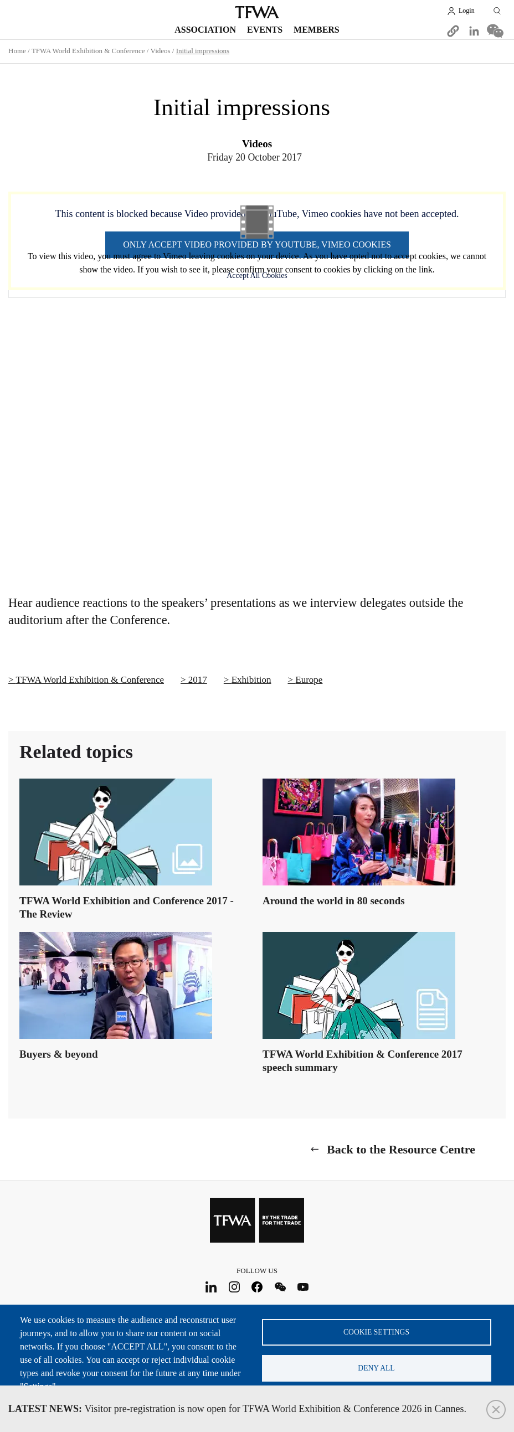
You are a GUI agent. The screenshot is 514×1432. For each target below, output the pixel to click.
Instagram (234, 1287)
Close (496, 1409)
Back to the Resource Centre (401, 1149)
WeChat (280, 1287)
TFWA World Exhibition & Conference (88, 51)
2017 (197, 679)
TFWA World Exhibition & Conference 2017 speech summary (362, 1060)
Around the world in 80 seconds (334, 900)
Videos (161, 51)
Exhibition (251, 679)
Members (317, 29)
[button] (453, 31)
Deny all (376, 1368)
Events (264, 29)
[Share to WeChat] (495, 31)
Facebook (257, 1287)
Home (17, 51)
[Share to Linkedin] (474, 31)
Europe (308, 679)
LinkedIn (211, 1287)
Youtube (303, 1287)
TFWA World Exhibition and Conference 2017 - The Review (126, 907)
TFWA (257, 12)
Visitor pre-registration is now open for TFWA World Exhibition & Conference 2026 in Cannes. (237, 1408)
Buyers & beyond (58, 1054)
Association (205, 29)
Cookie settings (376, 1332)
